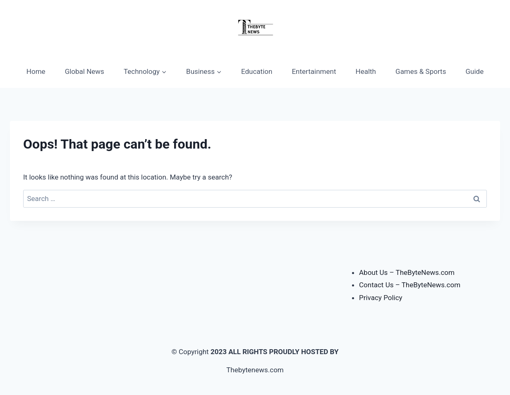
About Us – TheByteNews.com (407, 272)
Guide (475, 71)
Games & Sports (420, 71)
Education (256, 71)
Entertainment (314, 71)
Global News (84, 71)
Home (35, 71)
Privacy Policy (380, 297)
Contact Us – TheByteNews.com (409, 285)
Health (366, 71)
